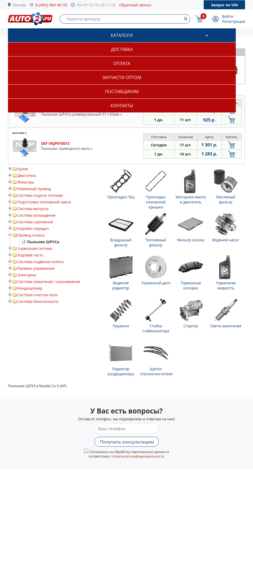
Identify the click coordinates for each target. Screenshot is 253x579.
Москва (19, 4)
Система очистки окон (37, 294)
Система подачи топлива (40, 195)
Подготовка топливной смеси (44, 201)
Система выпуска (32, 208)
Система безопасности (38, 301)
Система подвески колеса (40, 261)
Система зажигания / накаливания (48, 281)
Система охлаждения (36, 215)
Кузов (22, 168)
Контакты (121, 105)
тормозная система (34, 248)
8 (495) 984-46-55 (51, 4)
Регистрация (233, 21)
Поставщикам (122, 91)
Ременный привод (34, 188)
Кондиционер (29, 288)
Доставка (122, 49)
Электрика (26, 274)
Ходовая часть (30, 255)
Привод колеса (31, 235)
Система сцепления (35, 221)
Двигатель (26, 175)
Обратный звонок (135, 4)
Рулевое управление (36, 268)
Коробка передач (33, 228)
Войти (227, 16)
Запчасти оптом (121, 77)
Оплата (121, 63)
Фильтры (25, 182)
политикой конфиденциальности (138, 456)
